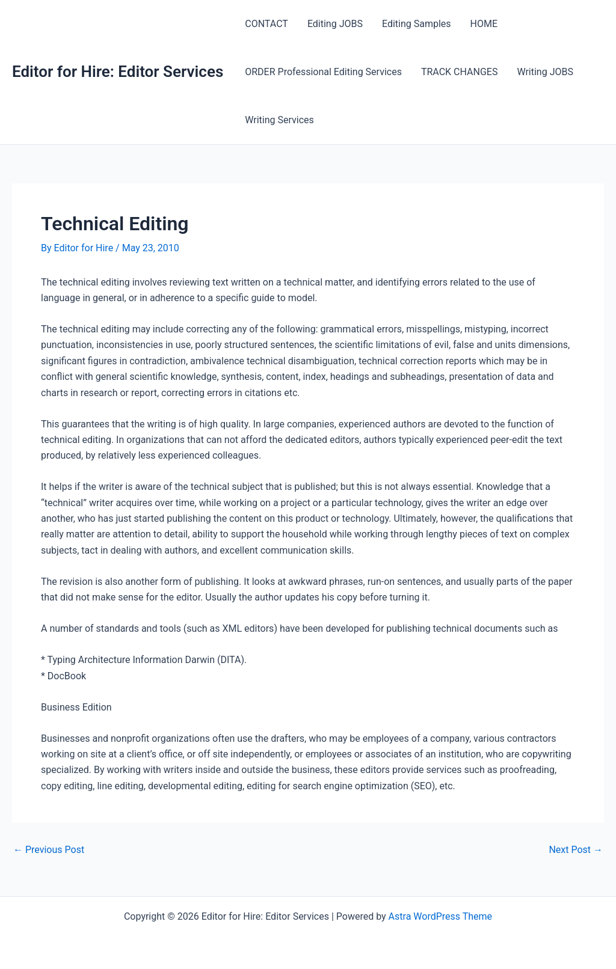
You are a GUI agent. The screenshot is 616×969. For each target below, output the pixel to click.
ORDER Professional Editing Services (323, 72)
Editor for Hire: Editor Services (117, 72)
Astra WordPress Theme (440, 916)
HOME (483, 23)
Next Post (576, 850)
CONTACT (266, 23)
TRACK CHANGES (459, 72)
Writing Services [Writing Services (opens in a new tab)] (279, 120)
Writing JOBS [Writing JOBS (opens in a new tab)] (545, 72)
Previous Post (48, 850)
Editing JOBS (335, 23)
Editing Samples (416, 23)
